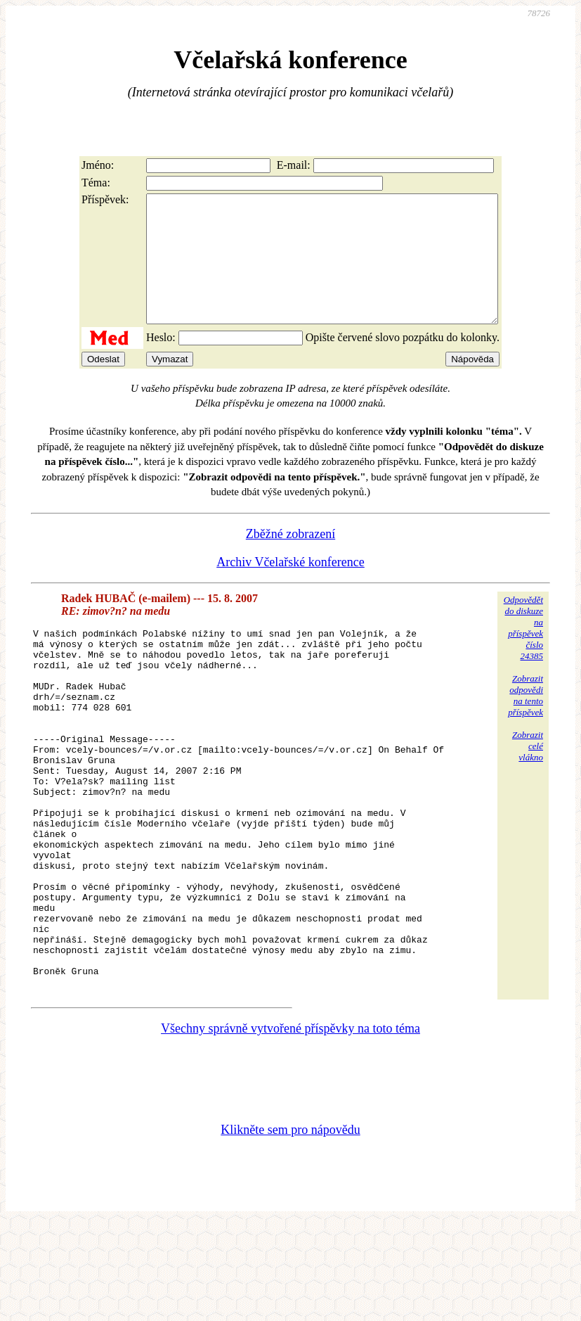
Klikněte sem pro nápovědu (290, 1227)
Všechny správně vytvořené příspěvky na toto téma (290, 1125)
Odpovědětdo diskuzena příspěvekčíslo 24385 (523, 653)
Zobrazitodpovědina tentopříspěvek (525, 720)
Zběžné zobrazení (290, 559)
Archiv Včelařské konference (290, 587)
